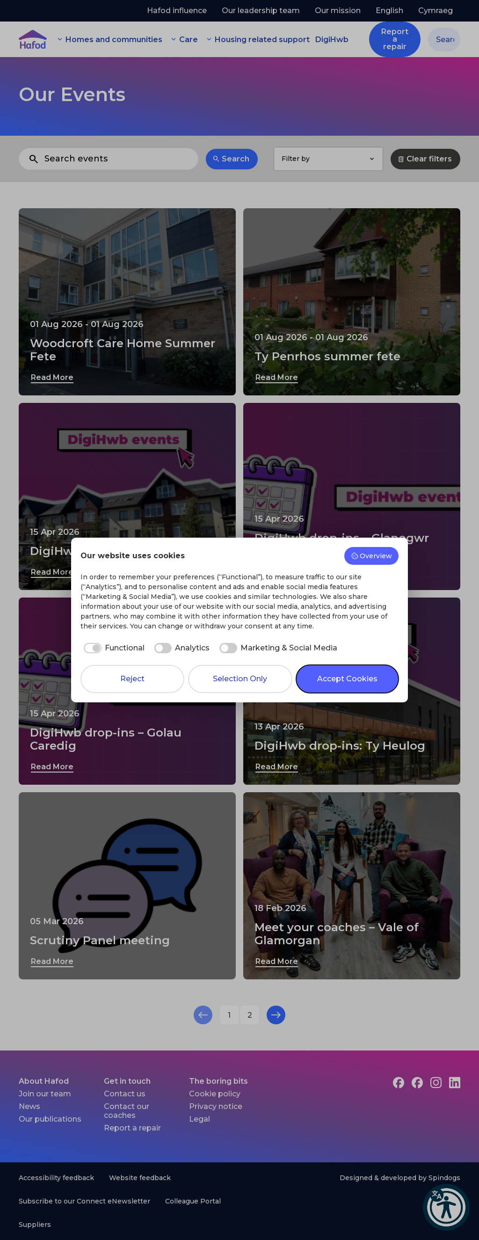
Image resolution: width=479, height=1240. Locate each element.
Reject (132, 678)
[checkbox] (112, 648)
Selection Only (240, 678)
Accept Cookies (347, 678)
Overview (371, 556)
